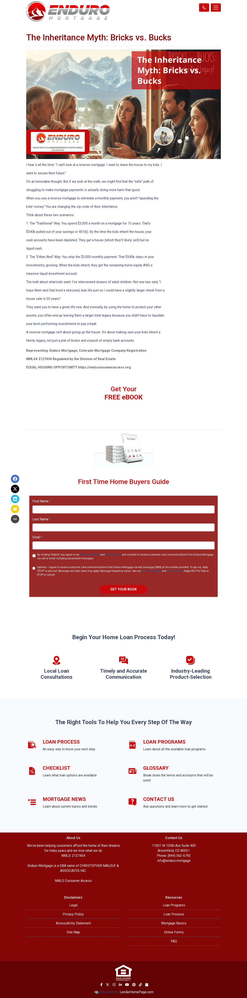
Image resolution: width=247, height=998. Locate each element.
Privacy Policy (113, 554)
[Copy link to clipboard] (15, 519)
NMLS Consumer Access (73, 881)
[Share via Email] (15, 509)
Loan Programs (174, 905)
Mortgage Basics (173, 923)
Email (37, 537)
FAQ (174, 941)
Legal (73, 905)
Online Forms (174, 932)
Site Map (73, 932)
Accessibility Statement (73, 923)
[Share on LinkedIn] (15, 499)
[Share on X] (15, 489)
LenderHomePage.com (136, 992)
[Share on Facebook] (15, 479)
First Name (41, 501)
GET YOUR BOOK (123, 589)
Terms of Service (90, 554)
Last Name (41, 519)
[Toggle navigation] (216, 7)
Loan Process (173, 914)
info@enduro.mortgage (173, 861)
